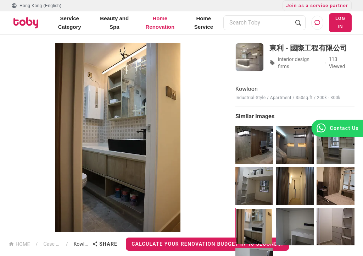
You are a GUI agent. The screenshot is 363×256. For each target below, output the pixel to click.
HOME (19, 243)
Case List (52, 244)
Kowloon (82, 244)
